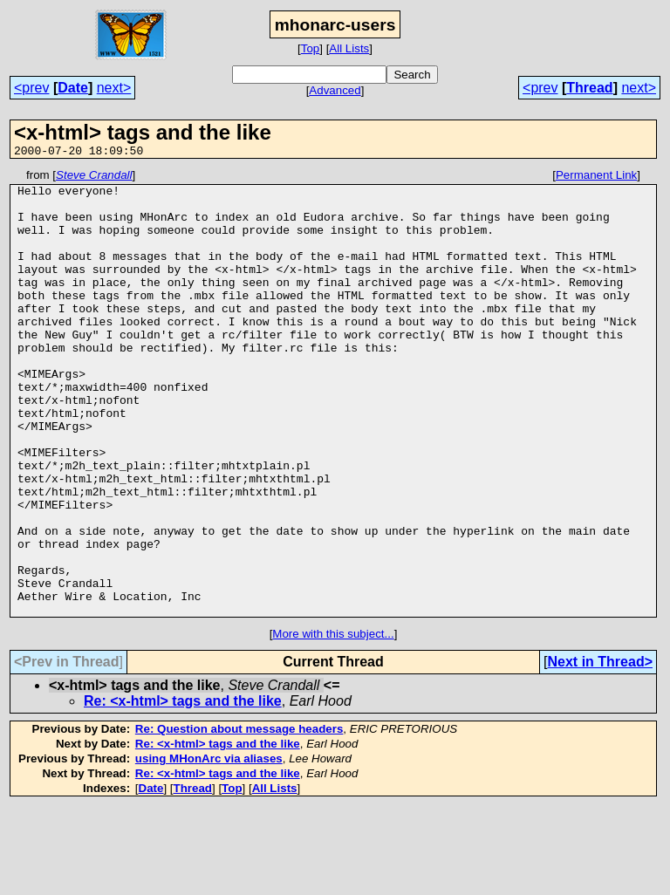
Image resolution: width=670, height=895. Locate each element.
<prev (31, 87)
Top (310, 48)
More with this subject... (332, 722)
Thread (589, 87)
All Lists (349, 48)
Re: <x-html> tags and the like (183, 789)
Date (73, 87)
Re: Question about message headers (239, 817)
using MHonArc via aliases (209, 847)
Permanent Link (596, 177)
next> (114, 87)
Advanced (334, 90)
